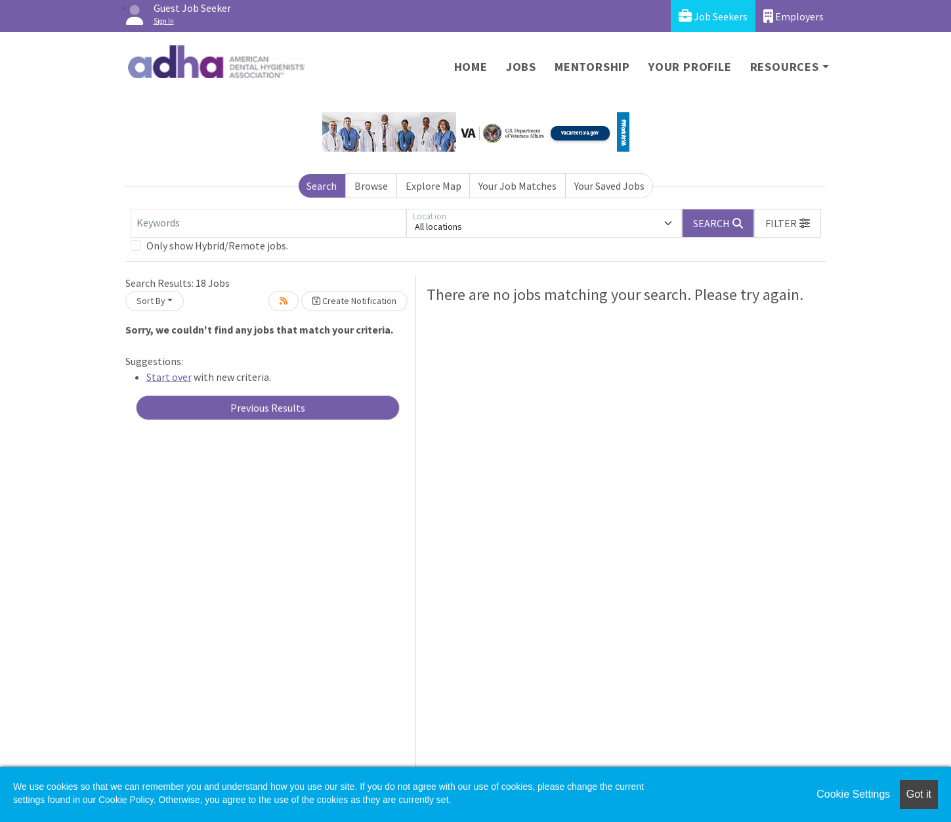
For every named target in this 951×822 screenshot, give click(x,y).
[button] (787, 223)
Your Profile (690, 66)
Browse (371, 185)
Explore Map (433, 185)
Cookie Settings (853, 794)
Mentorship (592, 66)
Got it (918, 794)
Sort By (151, 301)
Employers (793, 16)
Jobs (521, 66)
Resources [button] (784, 66)
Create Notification (354, 301)
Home (471, 66)
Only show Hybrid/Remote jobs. (217, 245)
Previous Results (267, 407)
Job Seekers (713, 16)
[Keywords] (268, 223)
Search (321, 185)
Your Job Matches (517, 185)
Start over (169, 376)
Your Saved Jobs (609, 185)
